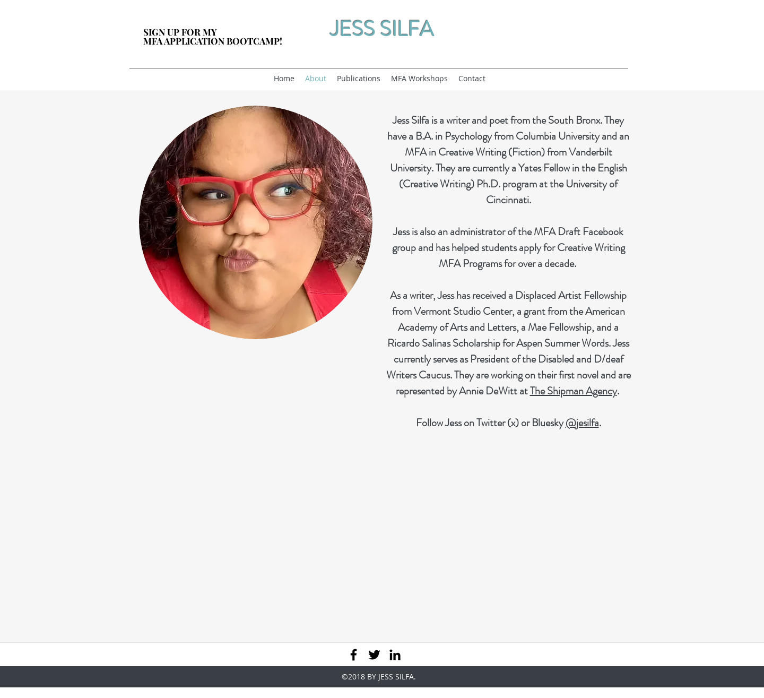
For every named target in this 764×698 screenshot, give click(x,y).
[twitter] (374, 654)
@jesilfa (582, 422)
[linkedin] (395, 654)
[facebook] (353, 654)
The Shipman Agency (573, 391)
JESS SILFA (382, 29)
